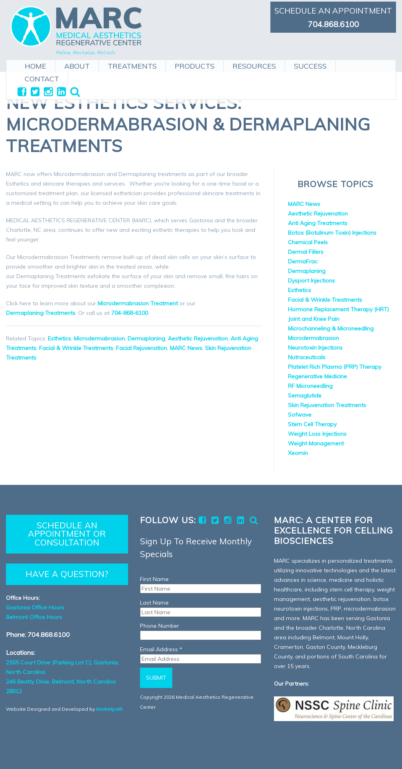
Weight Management (316, 443)
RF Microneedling (310, 385)
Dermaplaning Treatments (40, 312)
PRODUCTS (195, 64)
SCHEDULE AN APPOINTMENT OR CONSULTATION (67, 534)
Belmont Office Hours (34, 617)
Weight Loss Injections (317, 433)
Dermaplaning (146, 338)
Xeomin (298, 453)
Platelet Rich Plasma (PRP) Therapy (334, 366)
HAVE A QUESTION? (67, 574)
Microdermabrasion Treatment (138, 303)
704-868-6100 (129, 312)
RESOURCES (254, 64)
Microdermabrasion (99, 338)
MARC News (186, 348)
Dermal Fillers (305, 251)
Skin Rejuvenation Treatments (327, 405)
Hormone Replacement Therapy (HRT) (338, 309)
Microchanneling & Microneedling (331, 328)
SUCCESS (310, 64)
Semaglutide (304, 395)
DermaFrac (302, 261)
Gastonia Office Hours (35, 607)
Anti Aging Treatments (317, 223)
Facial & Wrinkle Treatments (76, 348)
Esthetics (59, 338)
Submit (156, 677)
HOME (35, 64)
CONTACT (42, 77)
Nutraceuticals (306, 357)
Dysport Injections (311, 280)
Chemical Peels (308, 242)
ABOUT (77, 64)
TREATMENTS (132, 64)
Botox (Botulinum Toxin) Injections (332, 232)
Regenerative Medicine (317, 376)
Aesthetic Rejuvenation (198, 338)
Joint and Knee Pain (313, 318)
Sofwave (299, 414)
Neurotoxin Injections (315, 347)
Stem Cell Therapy (312, 424)
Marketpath (109, 709)
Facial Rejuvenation (141, 348)
